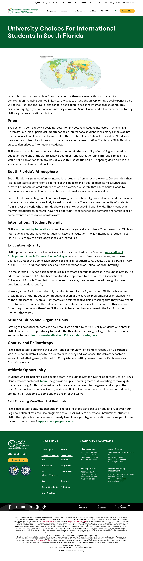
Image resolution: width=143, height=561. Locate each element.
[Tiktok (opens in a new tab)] (44, 507)
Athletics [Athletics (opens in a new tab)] (94, 11)
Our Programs (48, 449)
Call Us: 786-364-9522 (125, 3)
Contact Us (103, 3)
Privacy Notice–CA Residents (122, 507)
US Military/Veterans (50, 473)
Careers (65, 481)
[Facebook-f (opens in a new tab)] (9, 507)
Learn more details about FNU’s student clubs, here (64, 335)
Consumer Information (82, 507)
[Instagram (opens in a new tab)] (37, 507)
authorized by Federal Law (33, 229)
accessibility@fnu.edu (77, 521)
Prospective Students (51, 3)
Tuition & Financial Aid (50, 457)
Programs (52, 10)
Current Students (70, 3)
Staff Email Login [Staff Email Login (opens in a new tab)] (49, 493)
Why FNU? (106, 10)
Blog (112, 3)
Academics (67, 10)
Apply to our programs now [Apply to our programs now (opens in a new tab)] (56, 421)
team (43, 381)
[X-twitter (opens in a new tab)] (16, 507)
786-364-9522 (17, 454)
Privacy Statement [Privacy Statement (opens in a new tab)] (101, 507)
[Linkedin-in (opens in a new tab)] (30, 507)
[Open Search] (116, 11)
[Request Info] (127, 11)
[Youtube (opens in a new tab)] (23, 507)
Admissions (81, 10)
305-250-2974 (48, 521)
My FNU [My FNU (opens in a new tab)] (37, 3)
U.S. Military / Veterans (88, 3)
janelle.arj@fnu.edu (42, 541)
